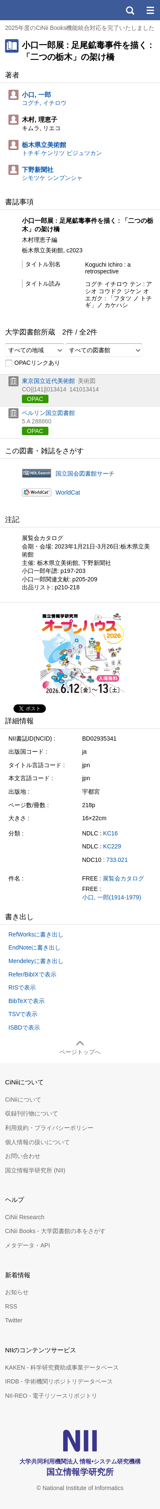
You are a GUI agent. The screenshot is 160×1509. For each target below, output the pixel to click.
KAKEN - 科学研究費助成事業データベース (62, 1367)
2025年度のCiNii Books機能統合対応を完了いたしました (80, 27)
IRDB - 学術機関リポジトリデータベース (59, 1381)
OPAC (35, 399)
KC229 (112, 846)
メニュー (150, 10)
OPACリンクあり (32, 363)
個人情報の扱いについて (37, 1142)
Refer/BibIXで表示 (32, 974)
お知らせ (17, 1292)
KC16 (110, 833)
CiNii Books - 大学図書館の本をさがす (55, 1231)
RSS (11, 1306)
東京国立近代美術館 (48, 380)
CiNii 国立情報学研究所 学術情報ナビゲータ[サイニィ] (37, 10)
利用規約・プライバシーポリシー (49, 1127)
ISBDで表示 (24, 1027)
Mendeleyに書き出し (36, 961)
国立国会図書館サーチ (85, 473)
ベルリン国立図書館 (48, 412)
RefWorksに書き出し (36, 934)
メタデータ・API (27, 1245)
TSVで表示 (22, 1014)
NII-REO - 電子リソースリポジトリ (51, 1395)
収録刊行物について (31, 1113)
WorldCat (68, 492)
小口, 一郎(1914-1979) (111, 897)
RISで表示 (22, 987)
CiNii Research (24, 1217)
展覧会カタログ (123, 878)
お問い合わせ (22, 1156)
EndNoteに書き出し (34, 947)
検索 (130, 10)
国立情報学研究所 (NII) (35, 1170)
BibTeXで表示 (26, 1001)
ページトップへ (80, 1052)
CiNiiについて (23, 1099)
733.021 (117, 859)
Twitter (13, 1320)
